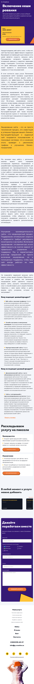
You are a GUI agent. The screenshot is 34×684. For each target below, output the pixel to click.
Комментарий (5, 570)
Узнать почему (10, 417)
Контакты (17, 637)
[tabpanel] (13, 504)
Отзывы (17, 630)
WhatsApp (7, 548)
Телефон (21, 546)
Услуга (4, 563)
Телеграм (7, 546)
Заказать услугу (13, 39)
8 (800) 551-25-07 (17, 642)
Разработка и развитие (17, 619)
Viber (6, 550)
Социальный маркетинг (17, 617)
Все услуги (31, 497)
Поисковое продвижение (17, 612)
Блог (17, 633)
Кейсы (17, 627)
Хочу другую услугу (11, 473)
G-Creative (5, 2)
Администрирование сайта (17, 622)
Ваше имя (4, 537)
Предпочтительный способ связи (10, 544)
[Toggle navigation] (31, 2)
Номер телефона (6, 553)
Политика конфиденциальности (17, 657)
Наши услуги (17, 610)
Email (20, 548)
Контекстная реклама (17, 615)
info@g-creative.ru (17, 645)
